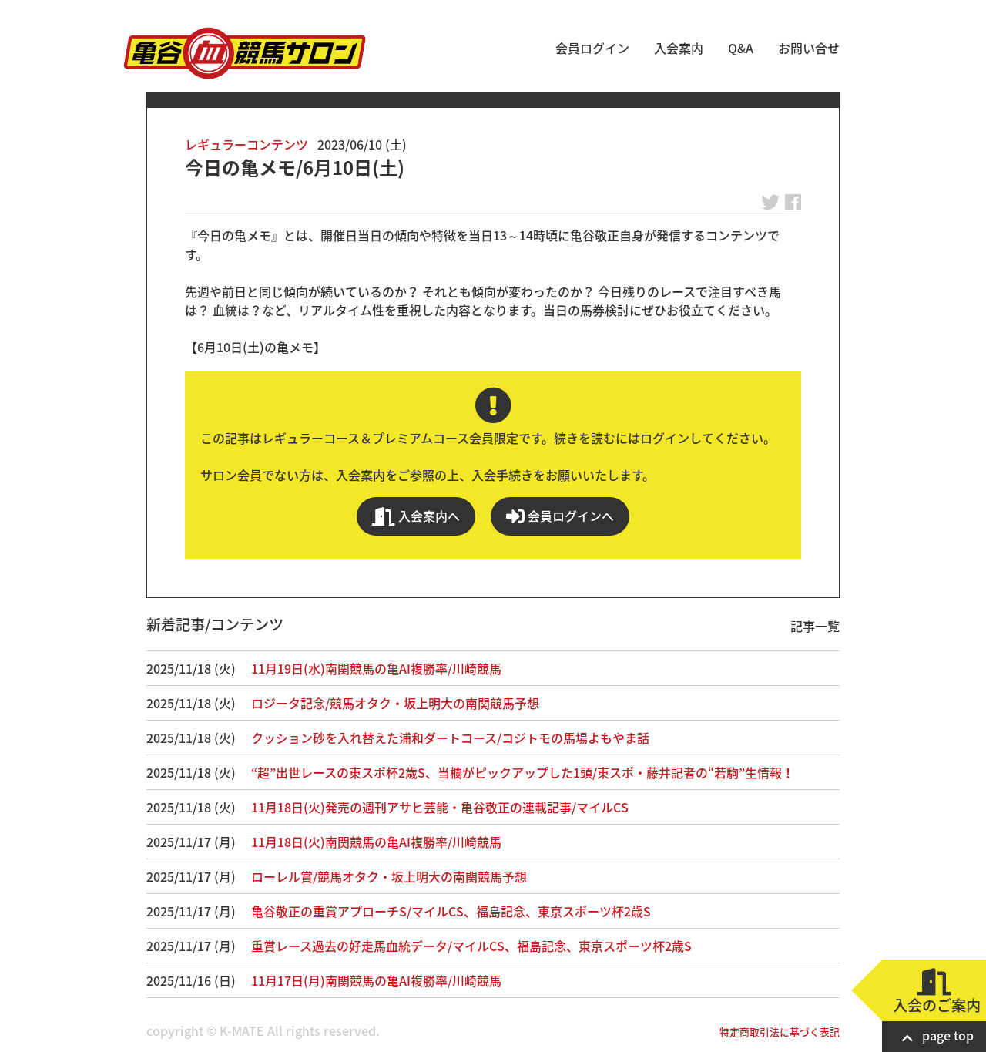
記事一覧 (815, 626)
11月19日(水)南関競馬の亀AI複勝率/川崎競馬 (376, 668)
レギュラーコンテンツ (246, 144)
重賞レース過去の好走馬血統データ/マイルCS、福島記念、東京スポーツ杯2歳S (471, 945)
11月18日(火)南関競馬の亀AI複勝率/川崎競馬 (376, 841)
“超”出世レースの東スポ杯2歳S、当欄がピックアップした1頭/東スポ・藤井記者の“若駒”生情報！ (522, 772)
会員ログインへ (560, 516)
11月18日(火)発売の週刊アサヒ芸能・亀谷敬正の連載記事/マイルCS (440, 807)
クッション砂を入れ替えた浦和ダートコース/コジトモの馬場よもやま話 (450, 737)
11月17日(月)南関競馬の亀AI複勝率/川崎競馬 (376, 980)
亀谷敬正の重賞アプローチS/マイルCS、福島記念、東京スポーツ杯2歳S (451, 911)
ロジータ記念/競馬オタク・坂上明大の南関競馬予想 (395, 703)
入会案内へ (416, 516)
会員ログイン (592, 48)
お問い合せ (809, 48)
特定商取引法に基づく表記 (779, 1031)
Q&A (740, 48)
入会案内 (678, 48)
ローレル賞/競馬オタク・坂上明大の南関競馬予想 (389, 876)
